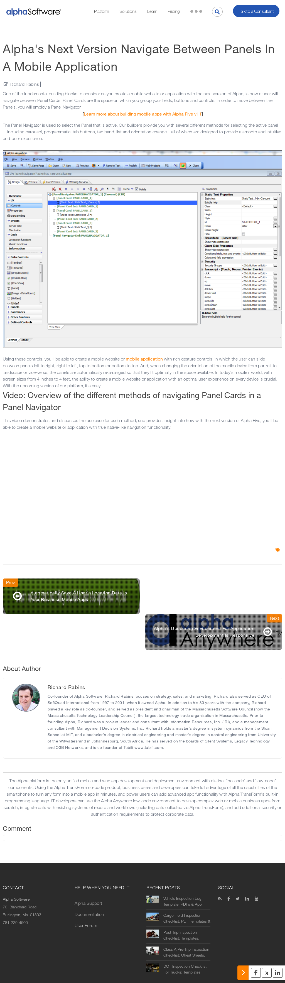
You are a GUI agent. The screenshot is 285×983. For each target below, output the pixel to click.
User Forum (86, 890)
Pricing (174, 11)
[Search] (217, 12)
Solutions (128, 11)
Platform (101, 11)
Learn (152, 11)
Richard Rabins (24, 84)
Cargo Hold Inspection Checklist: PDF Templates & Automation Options (186, 882)
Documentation (89, 878)
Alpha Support (88, 867)
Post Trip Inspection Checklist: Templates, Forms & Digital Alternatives (186, 899)
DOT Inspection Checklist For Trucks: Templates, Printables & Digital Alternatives (185, 933)
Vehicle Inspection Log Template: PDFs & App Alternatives (182, 866)
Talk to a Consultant (256, 11)
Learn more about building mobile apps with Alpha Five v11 (143, 114)
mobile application (144, 359)
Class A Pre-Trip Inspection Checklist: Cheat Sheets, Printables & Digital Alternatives (186, 916)
